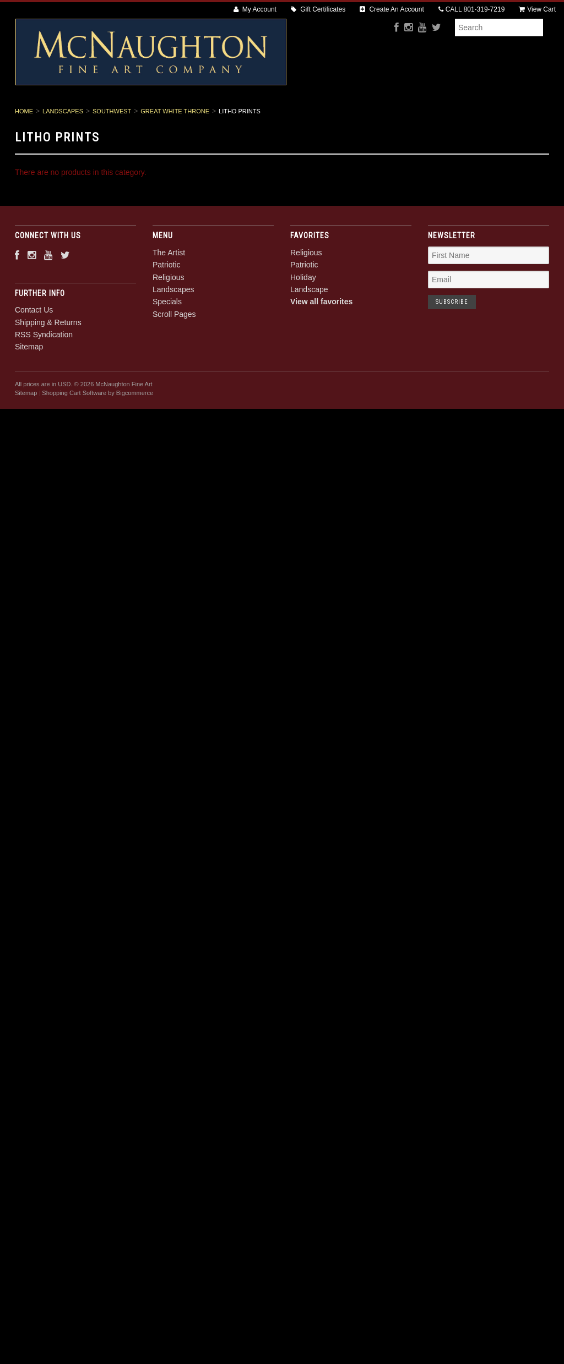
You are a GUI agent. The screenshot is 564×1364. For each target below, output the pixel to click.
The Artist (132, 116)
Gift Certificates (318, 9)
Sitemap (29, 384)
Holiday (303, 314)
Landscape (309, 326)
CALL (471, 9)
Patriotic (189, 116)
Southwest (112, 148)
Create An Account (392, 9)
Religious (244, 116)
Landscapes (305, 116)
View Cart (537, 9)
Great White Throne (174, 148)
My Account (255, 9)
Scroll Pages (427, 116)
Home (24, 148)
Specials (365, 116)
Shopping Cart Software (74, 431)
